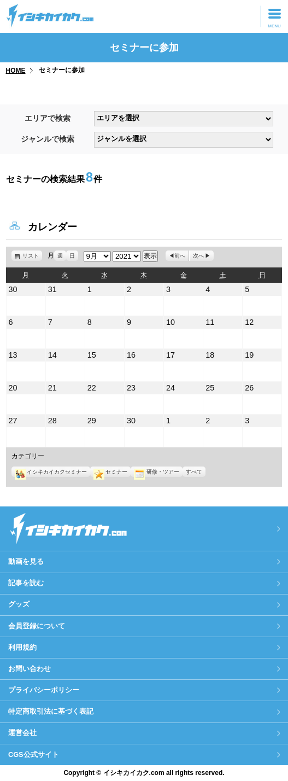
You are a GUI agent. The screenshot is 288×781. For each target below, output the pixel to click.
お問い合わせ (29, 669)
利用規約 (22, 647)
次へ (198, 256)
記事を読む (26, 583)
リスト (32, 255)
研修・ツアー (156, 472)
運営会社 (22, 732)
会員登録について (36, 626)
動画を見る (26, 561)
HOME (16, 70)
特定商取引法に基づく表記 (50, 711)
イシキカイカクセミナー (51, 472)
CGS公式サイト (33, 754)
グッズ (19, 604)
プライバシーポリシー (43, 690)
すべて (194, 472)
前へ (179, 256)
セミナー (110, 472)
